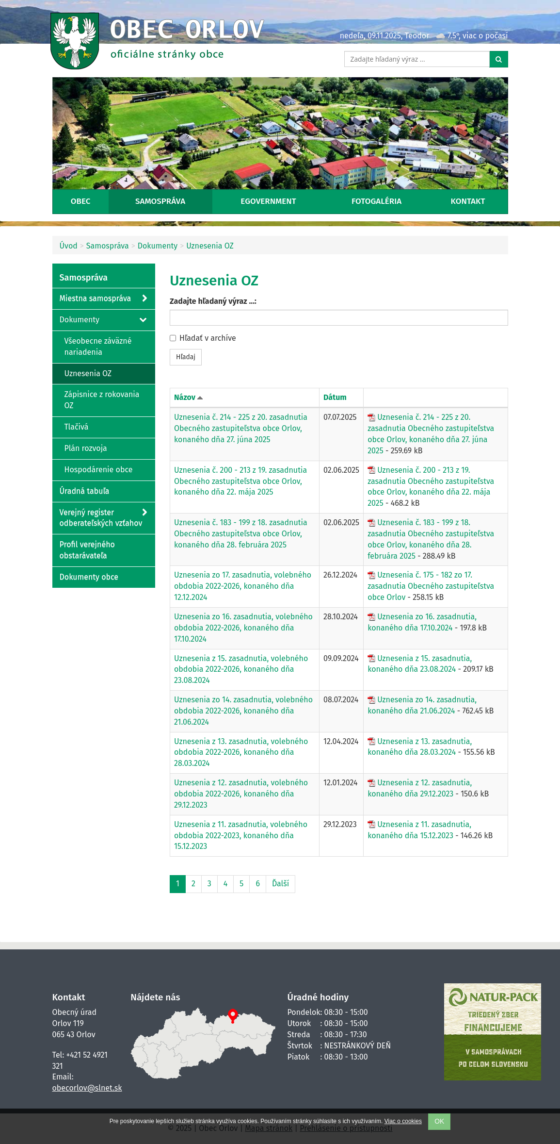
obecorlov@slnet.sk (87, 1088)
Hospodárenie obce (98, 469)
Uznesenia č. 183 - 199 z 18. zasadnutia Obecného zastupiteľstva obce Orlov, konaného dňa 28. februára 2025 (431, 539)
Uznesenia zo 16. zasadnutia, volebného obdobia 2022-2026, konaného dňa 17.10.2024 (243, 628)
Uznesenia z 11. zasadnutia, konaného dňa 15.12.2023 (419, 830)
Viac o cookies (403, 1121)
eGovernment (268, 201)
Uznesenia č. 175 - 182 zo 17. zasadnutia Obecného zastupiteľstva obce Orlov (431, 586)
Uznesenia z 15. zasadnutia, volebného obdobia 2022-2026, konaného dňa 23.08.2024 (241, 669)
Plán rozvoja (85, 448)
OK (439, 1121)
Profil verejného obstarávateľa (87, 550)
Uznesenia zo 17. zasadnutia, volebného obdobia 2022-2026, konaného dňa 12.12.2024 (242, 586)
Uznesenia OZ (210, 245)
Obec (81, 201)
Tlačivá (76, 426)
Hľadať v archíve (203, 338)
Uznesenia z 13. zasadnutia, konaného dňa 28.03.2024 (420, 747)
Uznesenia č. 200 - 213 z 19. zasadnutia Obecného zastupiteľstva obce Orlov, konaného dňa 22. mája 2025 (240, 481)
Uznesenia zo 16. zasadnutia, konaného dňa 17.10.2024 (422, 622)
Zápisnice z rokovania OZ (102, 400)
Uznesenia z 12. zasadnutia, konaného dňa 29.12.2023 (420, 788)
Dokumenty (157, 245)
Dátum (335, 397)
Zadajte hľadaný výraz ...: (213, 301)
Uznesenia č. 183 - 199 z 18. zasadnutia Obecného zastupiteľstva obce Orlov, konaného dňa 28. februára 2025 (240, 533)
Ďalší (280, 883)
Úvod (69, 245)
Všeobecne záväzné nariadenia (98, 346)
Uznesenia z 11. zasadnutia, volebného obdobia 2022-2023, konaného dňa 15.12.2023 (240, 835)
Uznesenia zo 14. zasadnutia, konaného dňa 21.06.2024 (422, 705)
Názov (184, 397)
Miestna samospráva (103, 298)
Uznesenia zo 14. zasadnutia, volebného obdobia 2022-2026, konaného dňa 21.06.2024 (243, 711)
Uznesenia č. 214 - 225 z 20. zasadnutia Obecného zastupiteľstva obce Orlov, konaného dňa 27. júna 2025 (240, 428)
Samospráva (160, 201)
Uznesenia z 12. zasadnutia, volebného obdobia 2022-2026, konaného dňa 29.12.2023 (241, 794)
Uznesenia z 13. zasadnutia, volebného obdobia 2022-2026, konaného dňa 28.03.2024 (241, 752)
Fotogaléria (376, 201)
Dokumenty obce (89, 576)
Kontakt (468, 201)
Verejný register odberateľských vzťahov (103, 517)
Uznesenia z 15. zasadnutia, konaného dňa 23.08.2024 (420, 664)
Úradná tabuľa (85, 491)
